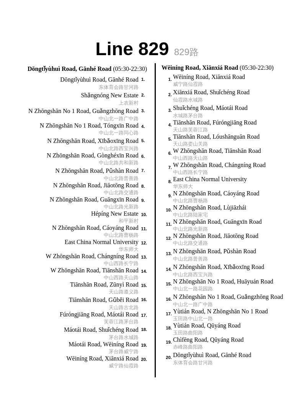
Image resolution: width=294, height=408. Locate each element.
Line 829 (146, 48)
